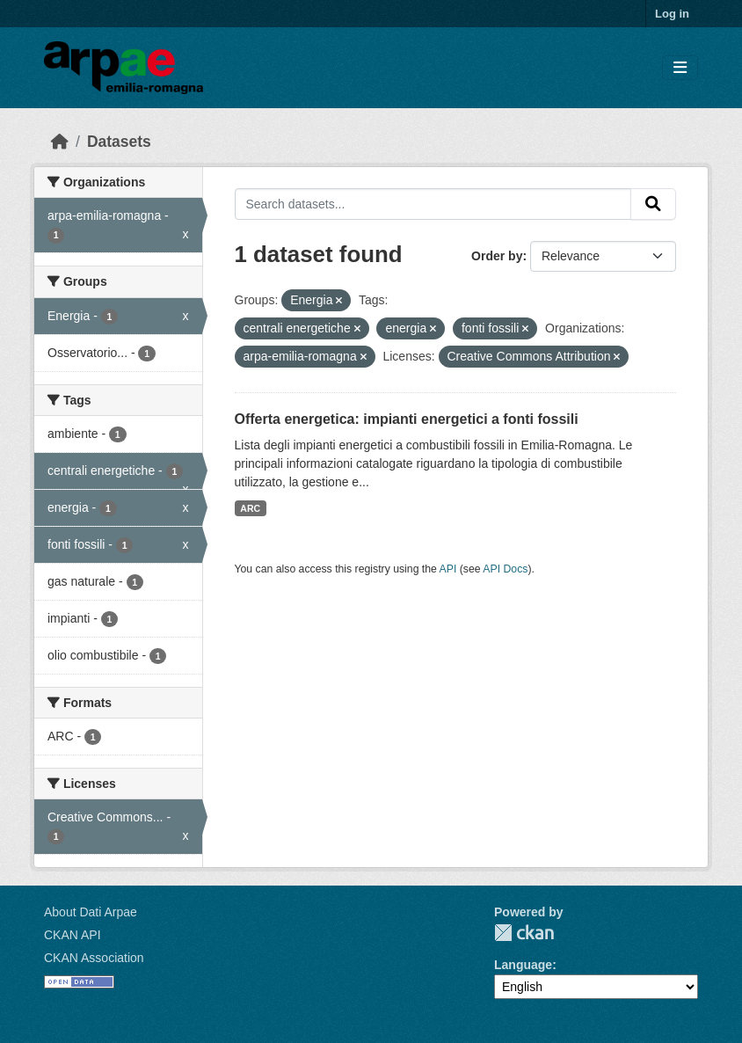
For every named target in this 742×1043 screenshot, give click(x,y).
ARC (250, 508)
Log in (672, 13)
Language (523, 965)
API (448, 569)
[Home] (60, 141)
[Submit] (653, 204)
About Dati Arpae (90, 912)
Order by (496, 256)
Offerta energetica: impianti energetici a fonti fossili (406, 419)
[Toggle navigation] (680, 68)
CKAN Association (94, 958)
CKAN (524, 932)
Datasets (119, 141)
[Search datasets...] (433, 204)
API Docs (505, 569)
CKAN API (72, 935)
